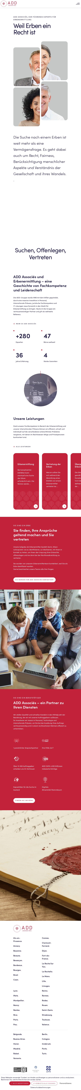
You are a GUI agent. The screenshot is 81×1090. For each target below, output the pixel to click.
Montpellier (18, 1000)
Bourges (17, 970)
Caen (16, 979)
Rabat (16, 1053)
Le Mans (46, 976)
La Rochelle (47, 971)
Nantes (16, 1010)
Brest (15, 975)
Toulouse (46, 1019)
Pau (15, 1024)
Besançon (17, 960)
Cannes (45, 938)
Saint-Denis (47, 1010)
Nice (15, 1015)
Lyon (15, 990)
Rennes (45, 995)
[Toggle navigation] (77, 4)
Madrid (17, 1048)
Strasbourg (47, 1015)
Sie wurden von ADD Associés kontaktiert (34, 580)
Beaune (17, 955)
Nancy (16, 1005)
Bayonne (17, 950)
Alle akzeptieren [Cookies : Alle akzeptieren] (19, 1083)
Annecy (16, 946)
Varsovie (17, 1058)
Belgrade (17, 1034)
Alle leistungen (23, 446)
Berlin (45, 1034)
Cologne (46, 1039)
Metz (15, 995)
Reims (45, 990)
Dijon (44, 950)
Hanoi (16, 1043)
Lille (44, 981)
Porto (44, 1048)
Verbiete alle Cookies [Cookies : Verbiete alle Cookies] (44, 1083)
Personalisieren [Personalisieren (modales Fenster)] (65, 1083)
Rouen (45, 1005)
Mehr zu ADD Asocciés (26, 324)
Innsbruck (46, 1043)
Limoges (46, 986)
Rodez (45, 1000)
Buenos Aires (19, 1039)
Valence (46, 1024)
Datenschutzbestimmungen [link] (40, 1087)
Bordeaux (17, 965)
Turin (44, 1053)
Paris (16, 1019)
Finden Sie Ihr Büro (24, 800)
